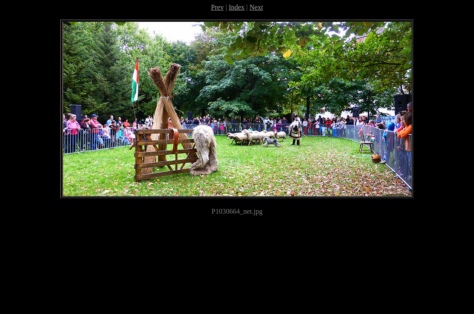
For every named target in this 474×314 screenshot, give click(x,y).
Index (236, 7)
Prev (217, 7)
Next (256, 7)
